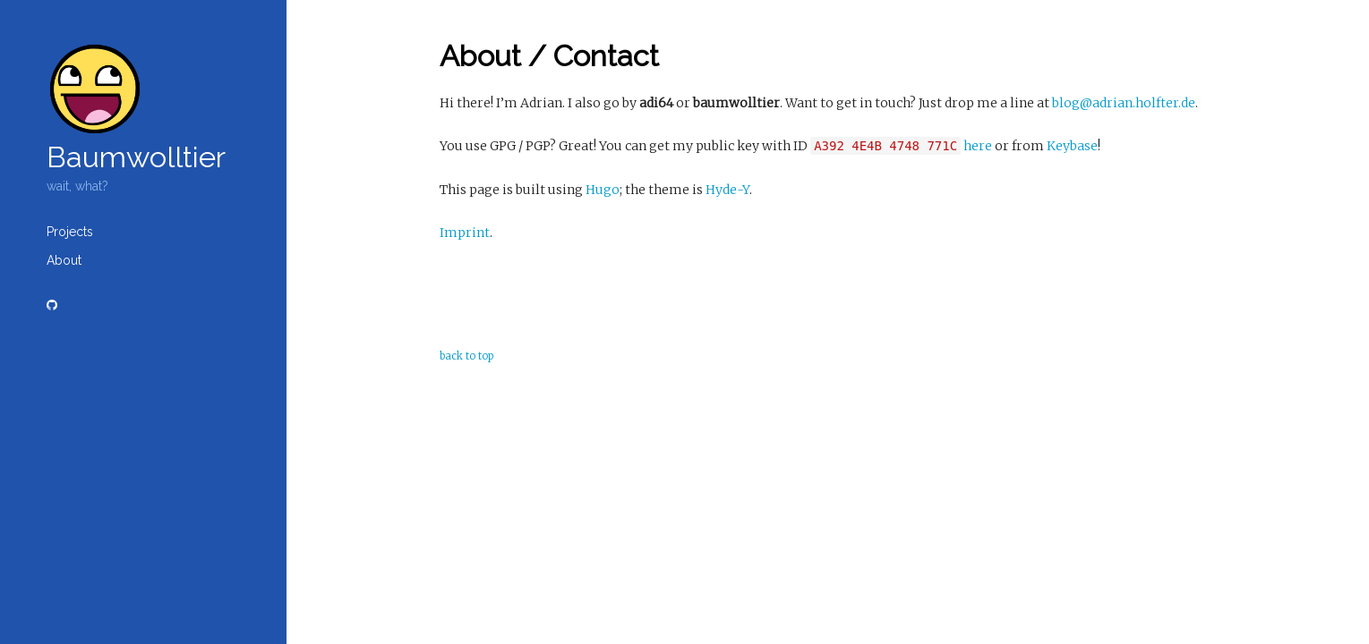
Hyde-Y (727, 190)
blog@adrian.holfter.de (1123, 103)
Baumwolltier (136, 157)
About (64, 260)
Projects (70, 232)
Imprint (465, 233)
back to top (466, 356)
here (977, 146)
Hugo (603, 190)
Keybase (1072, 146)
